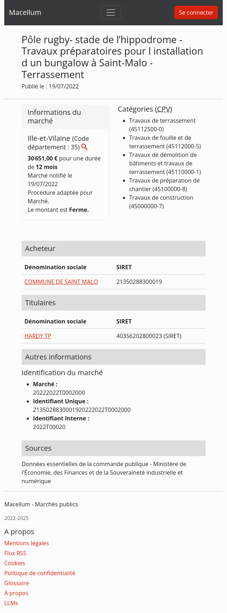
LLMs (11, 603)
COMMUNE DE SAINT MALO (61, 282)
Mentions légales (26, 543)
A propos (16, 593)
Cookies (14, 563)
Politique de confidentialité (39, 573)
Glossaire (16, 583)
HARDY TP (38, 336)
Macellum (25, 12)
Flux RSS (15, 553)
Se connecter (196, 12)
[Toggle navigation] (111, 12)
